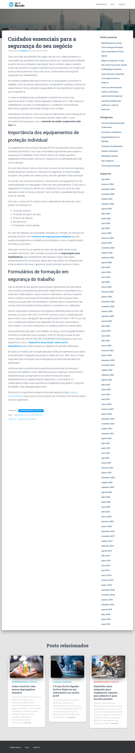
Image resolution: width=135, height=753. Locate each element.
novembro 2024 (107, 248)
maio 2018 (105, 624)
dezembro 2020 (108, 478)
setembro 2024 (107, 258)
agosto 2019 (106, 551)
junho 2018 (106, 619)
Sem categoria (107, 161)
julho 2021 (105, 443)
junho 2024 (106, 272)
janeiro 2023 (106, 355)
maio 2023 (105, 336)
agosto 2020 (106, 492)
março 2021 (106, 463)
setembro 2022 (107, 375)
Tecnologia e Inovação (110, 166)
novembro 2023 (107, 306)
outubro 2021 (106, 429)
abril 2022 (105, 399)
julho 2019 (105, 556)
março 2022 (106, 404)
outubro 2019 (106, 541)
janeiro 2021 (106, 473)
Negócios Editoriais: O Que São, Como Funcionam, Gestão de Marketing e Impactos (114, 65)
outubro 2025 (106, 199)
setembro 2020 (107, 487)
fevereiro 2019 (107, 580)
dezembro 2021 (108, 419)
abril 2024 (105, 282)
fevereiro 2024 (107, 292)
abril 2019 (105, 570)
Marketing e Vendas (109, 156)
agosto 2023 (106, 321)
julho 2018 (105, 614)
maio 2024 (105, 277)
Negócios (12, 419)
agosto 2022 (106, 380)
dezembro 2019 (108, 531)
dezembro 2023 (108, 302)
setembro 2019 (107, 546)
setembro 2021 (107, 434)
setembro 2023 (107, 316)
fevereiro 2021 (107, 468)
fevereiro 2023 (107, 351)
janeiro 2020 (106, 526)
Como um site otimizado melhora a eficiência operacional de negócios (112, 91)
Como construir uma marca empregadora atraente (23, 689)
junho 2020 (106, 502)
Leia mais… (27, 723)
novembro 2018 (107, 595)
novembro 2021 (107, 424)
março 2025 (106, 233)
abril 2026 (105, 179)
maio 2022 (105, 394)
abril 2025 (105, 228)
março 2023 (106, 346)
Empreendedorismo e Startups (31, 410)
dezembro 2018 (108, 590)
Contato (121, 4)
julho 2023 (105, 326)
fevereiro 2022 (107, 409)
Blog (112, 4)
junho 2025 (106, 219)
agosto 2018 (106, 610)
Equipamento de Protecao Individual (27, 415)
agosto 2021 (106, 438)
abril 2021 (105, 458)
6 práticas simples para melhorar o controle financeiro (111, 105)
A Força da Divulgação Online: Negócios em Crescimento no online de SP (66, 691)
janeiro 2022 (106, 414)
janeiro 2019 (106, 585)
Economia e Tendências (111, 132)
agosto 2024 (106, 263)
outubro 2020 (106, 482)
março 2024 (106, 287)
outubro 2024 (106, 253)
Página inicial (101, 4)
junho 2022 (106, 390)
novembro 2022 (107, 365)
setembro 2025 (107, 204)
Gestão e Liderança (109, 151)
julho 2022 (105, 385)
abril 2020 (105, 512)
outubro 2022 (106, 370)
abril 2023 (105, 341)
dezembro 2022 (108, 360)
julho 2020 (105, 497)
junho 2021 (106, 448)
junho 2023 (106, 331)
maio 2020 (105, 507)
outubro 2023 (106, 311)
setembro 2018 (107, 605)
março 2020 (106, 517)
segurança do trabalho (27, 419)
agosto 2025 (106, 209)
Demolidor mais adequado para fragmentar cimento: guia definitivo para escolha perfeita (106, 693)
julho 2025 (105, 214)
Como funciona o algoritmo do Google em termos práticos (112, 78)
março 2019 (106, 575)
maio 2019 (105, 566)
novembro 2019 (107, 536)
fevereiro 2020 (107, 521)
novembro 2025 (107, 194)
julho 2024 (105, 267)
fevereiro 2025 (107, 238)
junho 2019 (106, 561)
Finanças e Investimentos (112, 146)
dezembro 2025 (108, 189)
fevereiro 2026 (107, 184)
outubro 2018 (106, 600)
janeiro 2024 (106, 297)
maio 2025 (105, 223)
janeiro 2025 (106, 243)
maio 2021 (105, 453)
